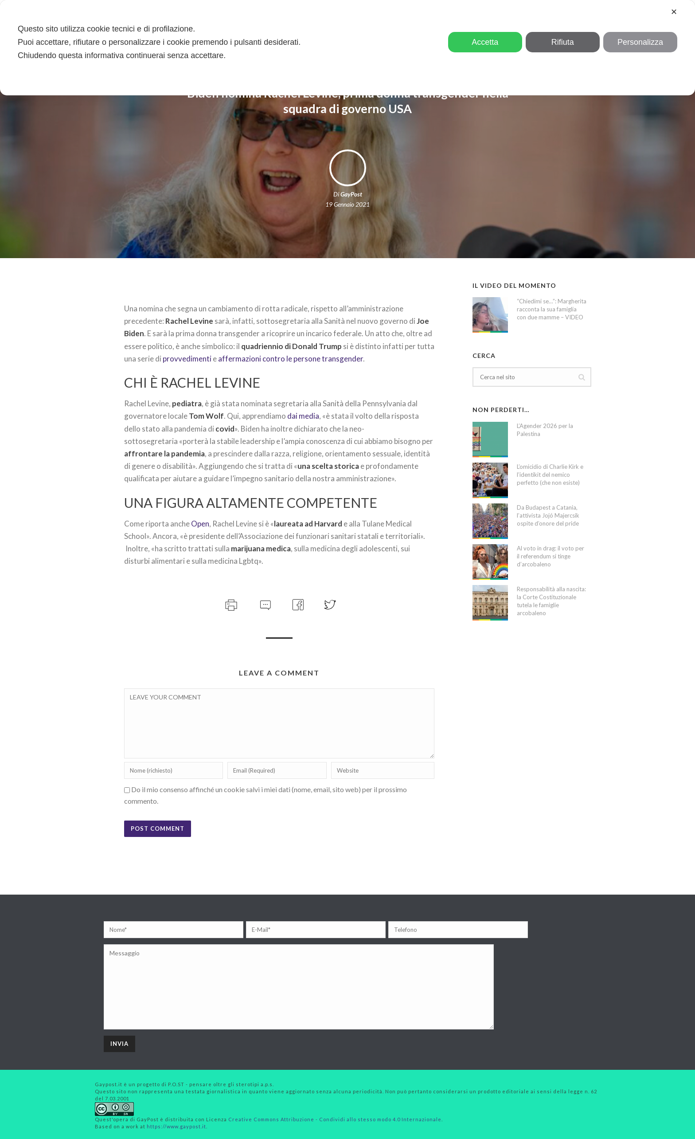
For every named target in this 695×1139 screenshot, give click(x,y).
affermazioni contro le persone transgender (290, 358)
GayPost (351, 194)
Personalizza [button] (640, 42)
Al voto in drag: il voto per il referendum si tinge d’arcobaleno (550, 556)
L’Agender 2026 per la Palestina (545, 429)
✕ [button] (674, 12)
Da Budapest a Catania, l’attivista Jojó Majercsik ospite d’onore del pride (548, 515)
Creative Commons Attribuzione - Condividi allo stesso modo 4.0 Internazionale (334, 1119)
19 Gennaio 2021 (347, 204)
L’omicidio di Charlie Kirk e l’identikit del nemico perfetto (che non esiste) (550, 474)
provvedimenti (187, 358)
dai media (303, 415)
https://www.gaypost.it (176, 1126)
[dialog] (347, 47)
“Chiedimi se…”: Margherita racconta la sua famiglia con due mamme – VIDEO (551, 309)
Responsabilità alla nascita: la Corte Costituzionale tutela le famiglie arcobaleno (551, 601)
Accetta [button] (485, 42)
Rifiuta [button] (562, 42)
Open (200, 523)
